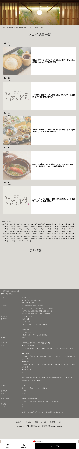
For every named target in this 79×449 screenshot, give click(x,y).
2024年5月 (27, 229)
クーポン (44, 422)
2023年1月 (70, 231)
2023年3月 (55, 231)
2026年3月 (13, 224)
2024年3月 (41, 229)
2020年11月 (41, 238)
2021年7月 (57, 236)
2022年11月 (13, 234)
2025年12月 (34, 224)
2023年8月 (20, 231)
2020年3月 (71, 238)
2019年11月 (27, 241)
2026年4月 (5, 224)
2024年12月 (48, 226)
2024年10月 (63, 226)
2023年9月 (13, 231)
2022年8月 (36, 234)
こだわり (18, 422)
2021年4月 (5, 238)
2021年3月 (13, 238)
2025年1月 (41, 226)
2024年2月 (48, 229)
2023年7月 (27, 231)
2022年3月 (71, 234)
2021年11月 (27, 236)
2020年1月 (13, 241)
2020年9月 (57, 238)
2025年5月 (13, 226)
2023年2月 (63, 231)
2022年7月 (43, 234)
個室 (36, 422)
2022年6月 (50, 234)
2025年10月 (49, 224)
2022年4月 (64, 234)
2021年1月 (27, 238)
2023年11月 (70, 229)
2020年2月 (5, 241)
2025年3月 (27, 226)
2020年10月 (49, 238)
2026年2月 (20, 224)
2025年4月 (20, 226)
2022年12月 (5, 234)
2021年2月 (20, 238)
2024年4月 (34, 229)
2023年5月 (41, 231)
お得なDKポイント (39, 441)
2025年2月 (34, 226)
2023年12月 (62, 229)
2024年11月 (55, 226)
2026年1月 (27, 224)
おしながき (28, 422)
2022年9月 (29, 234)
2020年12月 (34, 238)
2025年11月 (41, 224)
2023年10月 (5, 231)
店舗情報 (52, 422)
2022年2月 (5, 236)
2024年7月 (13, 229)
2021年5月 (71, 236)
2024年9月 (71, 226)
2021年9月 (43, 236)
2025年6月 (5, 226)
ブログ (61, 422)
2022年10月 (21, 234)
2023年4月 (48, 231)
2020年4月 (64, 238)
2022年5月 (57, 234)
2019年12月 (20, 241)
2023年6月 (34, 231)
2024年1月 (55, 229)
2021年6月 (64, 236)
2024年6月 (20, 229)
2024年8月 (5, 229)
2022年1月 (13, 236)
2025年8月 (64, 224)
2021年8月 (50, 236)
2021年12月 (20, 236)
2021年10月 (35, 236)
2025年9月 (57, 224)
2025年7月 (71, 224)
